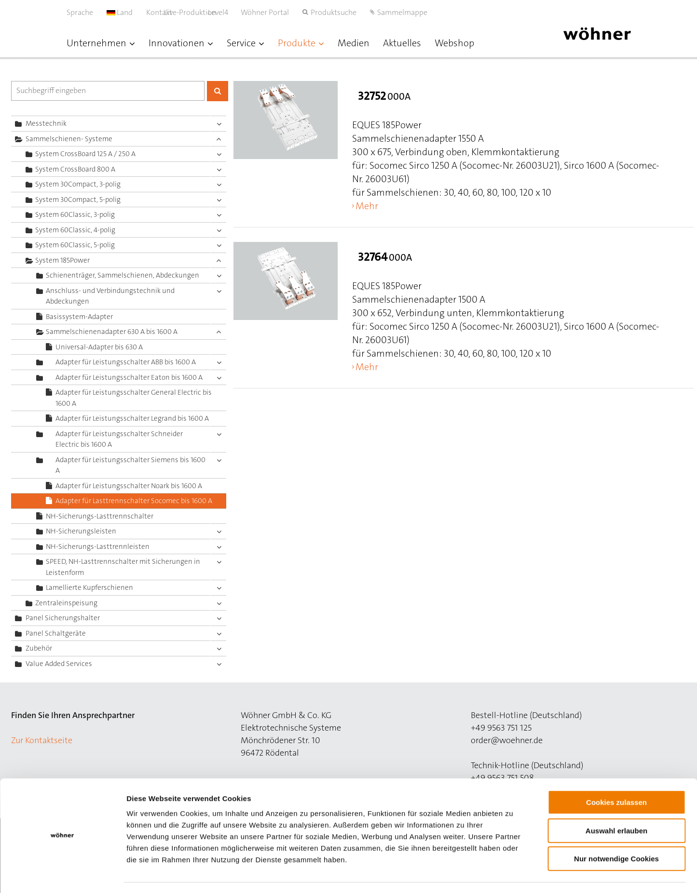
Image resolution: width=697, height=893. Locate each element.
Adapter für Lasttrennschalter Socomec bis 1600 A (133, 501)
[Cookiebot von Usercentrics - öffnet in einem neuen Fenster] (62, 874)
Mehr (366, 206)
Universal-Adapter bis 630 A (99, 347)
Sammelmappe (402, 12)
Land (120, 12)
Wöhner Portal (265, 12)
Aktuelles (402, 43)
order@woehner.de (507, 740)
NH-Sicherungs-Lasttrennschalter (99, 516)
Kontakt (159, 12)
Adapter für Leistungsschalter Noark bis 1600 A (128, 486)
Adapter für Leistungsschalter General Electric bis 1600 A (133, 397)
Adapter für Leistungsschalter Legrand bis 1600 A (132, 418)
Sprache (80, 12)
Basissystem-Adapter (79, 316)
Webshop (454, 43)
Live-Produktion (200, 12)
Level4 (228, 12)
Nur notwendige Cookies (616, 831)
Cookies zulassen (616, 775)
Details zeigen (513, 874)
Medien (353, 43)
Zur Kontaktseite (41, 740)
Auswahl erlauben (616, 804)
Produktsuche (333, 12)
